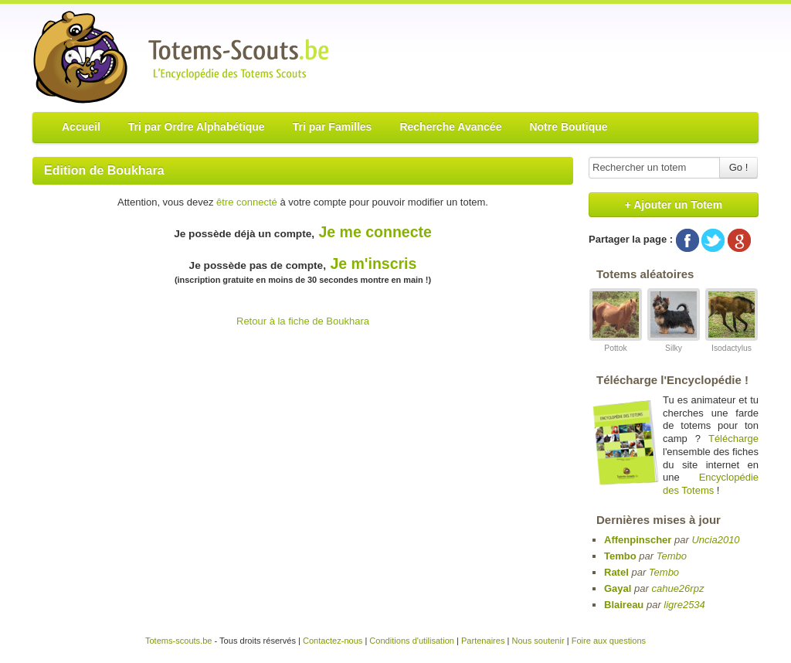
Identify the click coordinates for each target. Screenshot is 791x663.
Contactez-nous (332, 640)
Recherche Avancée (450, 127)
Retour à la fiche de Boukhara (302, 321)
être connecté (246, 202)
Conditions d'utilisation (411, 640)
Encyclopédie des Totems (711, 483)
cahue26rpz (677, 588)
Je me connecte (375, 231)
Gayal (617, 588)
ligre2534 (684, 604)
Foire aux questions (609, 640)
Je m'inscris (373, 263)
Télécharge (733, 438)
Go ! (739, 167)
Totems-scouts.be (178, 640)
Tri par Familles (332, 127)
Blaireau (623, 604)
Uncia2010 (715, 540)
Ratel (616, 572)
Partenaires (483, 640)
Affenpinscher (637, 540)
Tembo (620, 556)
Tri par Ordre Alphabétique (196, 127)
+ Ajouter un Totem (673, 205)
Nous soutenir (537, 640)
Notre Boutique (568, 127)
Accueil (81, 127)
